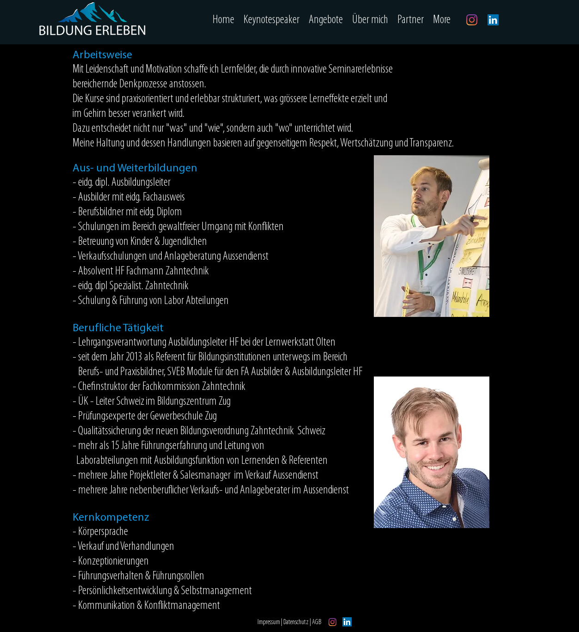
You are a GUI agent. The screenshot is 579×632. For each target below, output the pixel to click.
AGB (317, 622)
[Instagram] (471, 19)
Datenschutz (296, 622)
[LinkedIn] (493, 19)
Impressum (269, 622)
